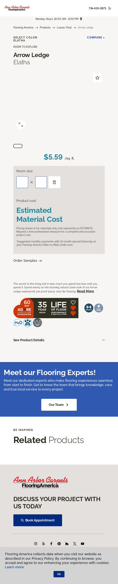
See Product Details (29, 340)
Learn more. (15, 567)
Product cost (26, 201)
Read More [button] (85, 291)
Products (45, 27)
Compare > (96, 37)
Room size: (24, 171)
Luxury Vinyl (64, 27)
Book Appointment (38, 520)
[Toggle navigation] (110, 8)
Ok (59, 574)
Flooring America (23, 27)
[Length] (22, 182)
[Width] (41, 182)
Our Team (59, 405)
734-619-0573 (97, 8)
